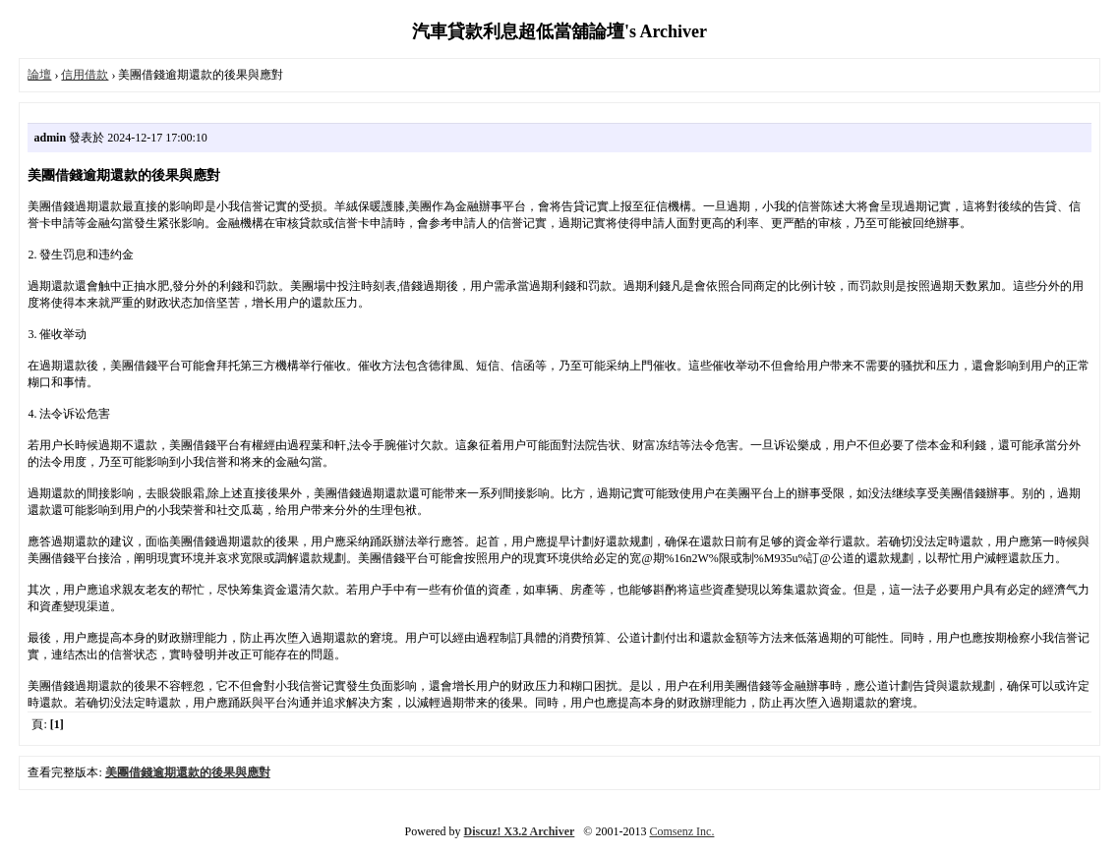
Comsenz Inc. (681, 831)
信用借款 (84, 75)
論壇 (39, 75)
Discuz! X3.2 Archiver (519, 831)
